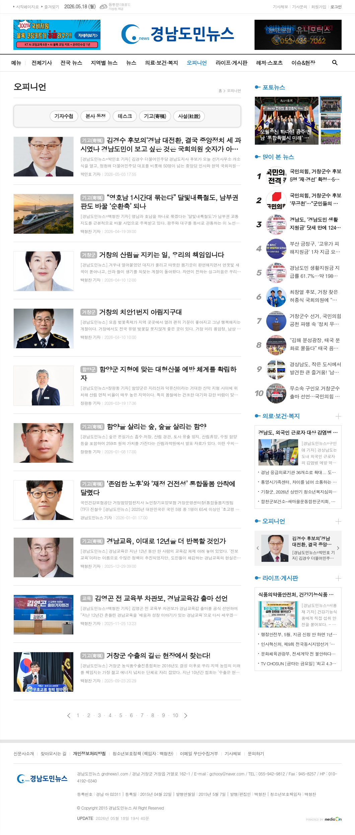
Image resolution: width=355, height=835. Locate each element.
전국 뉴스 (71, 63)
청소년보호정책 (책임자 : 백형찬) (143, 754)
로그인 (336, 6)
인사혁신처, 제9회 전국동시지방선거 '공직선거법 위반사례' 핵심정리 (299, 644)
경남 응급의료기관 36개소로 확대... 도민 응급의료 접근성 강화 (299, 472)
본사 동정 (95, 116)
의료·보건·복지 (161, 63)
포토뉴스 (273, 87)
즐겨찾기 (51, 6)
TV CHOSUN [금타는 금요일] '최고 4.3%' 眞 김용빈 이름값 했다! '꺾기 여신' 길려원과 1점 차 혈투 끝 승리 (299, 663)
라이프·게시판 (231, 63)
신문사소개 (23, 754)
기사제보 (280, 6)
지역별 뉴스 (104, 63)
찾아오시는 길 (53, 754)
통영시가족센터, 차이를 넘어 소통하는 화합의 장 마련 (299, 482)
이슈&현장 (303, 63)
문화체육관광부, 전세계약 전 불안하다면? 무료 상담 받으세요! (299, 654)
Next (338, 548)
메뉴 (16, 63)
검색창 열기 (335, 63)
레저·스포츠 (269, 63)
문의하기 (256, 754)
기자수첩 (64, 116)
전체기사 (41, 63)
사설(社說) (189, 116)
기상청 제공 (116, 9)
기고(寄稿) (155, 116)
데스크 (125, 116)
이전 (69, 715)
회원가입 (318, 6)
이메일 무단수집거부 (199, 754)
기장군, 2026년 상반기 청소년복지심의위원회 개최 (299, 491)
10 (175, 715)
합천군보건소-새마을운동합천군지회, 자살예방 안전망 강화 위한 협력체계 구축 (299, 501)
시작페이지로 (27, 6)
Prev (258, 548)
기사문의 (299, 6)
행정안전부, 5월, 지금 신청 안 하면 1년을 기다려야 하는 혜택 (299, 634)
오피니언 (197, 63)
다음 (186, 715)
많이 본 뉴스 (278, 157)
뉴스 (131, 63)
